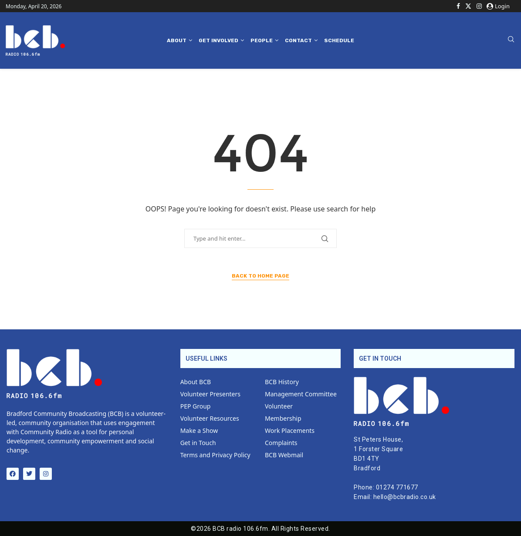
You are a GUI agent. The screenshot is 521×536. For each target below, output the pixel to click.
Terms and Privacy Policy (215, 455)
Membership (283, 418)
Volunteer (279, 406)
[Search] (511, 40)
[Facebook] (458, 6)
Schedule (339, 40)
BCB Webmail (284, 455)
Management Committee (301, 394)
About (176, 40)
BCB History (282, 382)
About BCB (195, 382)
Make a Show (199, 431)
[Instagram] (479, 6)
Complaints (281, 443)
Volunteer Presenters (210, 394)
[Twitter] (468, 6)
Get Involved (218, 40)
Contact (298, 40)
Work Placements (290, 431)
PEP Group (195, 406)
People (261, 40)
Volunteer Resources (209, 418)
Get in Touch (198, 443)
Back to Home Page (260, 276)
